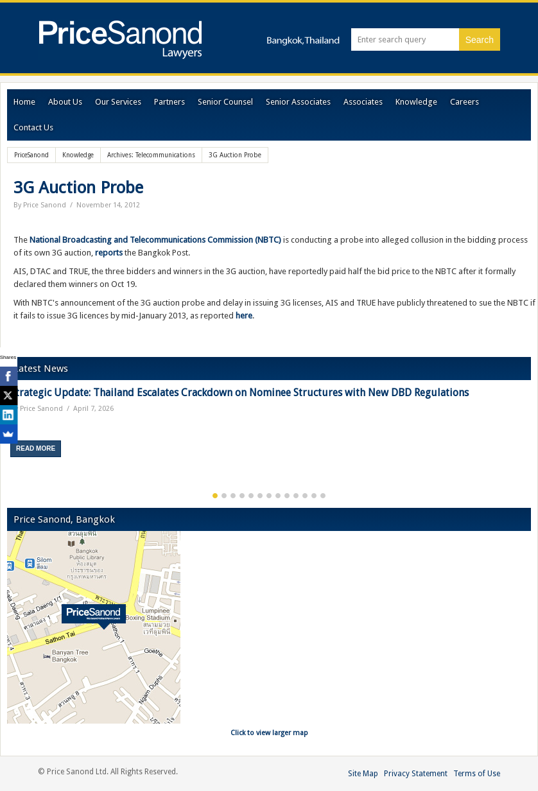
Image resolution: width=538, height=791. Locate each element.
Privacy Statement (415, 773)
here (244, 315)
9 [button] (287, 495)
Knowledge (416, 102)
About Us (65, 102)
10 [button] (296, 495)
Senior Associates (298, 102)
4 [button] (242, 495)
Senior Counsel (225, 102)
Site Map (363, 773)
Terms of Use (476, 773)
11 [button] (305, 495)
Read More (35, 448)
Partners (169, 102)
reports (109, 252)
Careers (464, 102)
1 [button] (215, 495)
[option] (269, 426)
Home (24, 102)
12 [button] (314, 495)
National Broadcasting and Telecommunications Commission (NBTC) (155, 240)
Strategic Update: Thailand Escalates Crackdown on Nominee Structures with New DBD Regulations (239, 393)
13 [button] (322, 495)
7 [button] (269, 495)
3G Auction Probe (78, 187)
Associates (363, 102)
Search (479, 40)
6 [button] (260, 495)
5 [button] (251, 495)
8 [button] (278, 495)
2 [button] (224, 495)
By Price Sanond (39, 205)
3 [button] (233, 495)
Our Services (118, 102)
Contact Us (33, 127)
